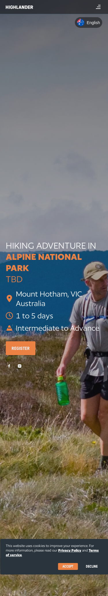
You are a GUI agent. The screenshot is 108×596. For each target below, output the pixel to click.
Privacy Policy (69, 550)
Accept (67, 566)
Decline (92, 566)
